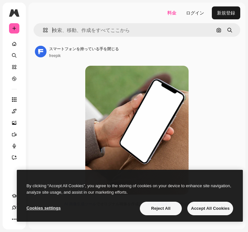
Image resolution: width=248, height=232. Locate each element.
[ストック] (14, 67)
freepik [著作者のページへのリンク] (55, 55)
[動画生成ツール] (17, 134)
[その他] (14, 219)
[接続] (14, 207)
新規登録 (226, 12)
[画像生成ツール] (17, 123)
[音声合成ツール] (17, 146)
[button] (43, 30)
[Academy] (14, 196)
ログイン (195, 12)
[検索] (14, 55)
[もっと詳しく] (14, 78)
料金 (171, 12)
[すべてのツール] (14, 99)
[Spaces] (17, 111)
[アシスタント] (17, 157)
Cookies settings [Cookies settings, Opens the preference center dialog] (43, 208)
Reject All (160, 208)
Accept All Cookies (210, 208)
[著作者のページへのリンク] (40, 51)
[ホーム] (14, 44)
